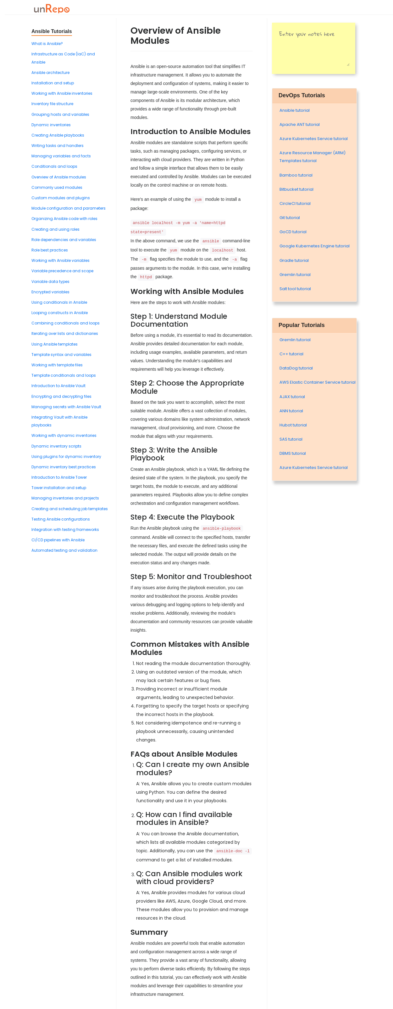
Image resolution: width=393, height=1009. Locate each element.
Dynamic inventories (51, 124)
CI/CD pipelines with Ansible (58, 540)
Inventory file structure (52, 103)
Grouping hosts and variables (60, 114)
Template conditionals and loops (63, 375)
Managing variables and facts (61, 156)
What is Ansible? (47, 43)
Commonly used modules (56, 187)
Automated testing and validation (64, 550)
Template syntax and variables (61, 354)
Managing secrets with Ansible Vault (66, 406)
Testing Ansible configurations (60, 519)
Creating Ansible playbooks (57, 135)
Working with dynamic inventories (64, 435)
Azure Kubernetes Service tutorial (314, 139)
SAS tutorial (291, 439)
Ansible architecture (50, 72)
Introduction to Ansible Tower (59, 477)
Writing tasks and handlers (57, 145)
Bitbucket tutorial (296, 189)
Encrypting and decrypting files (61, 396)
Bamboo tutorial (296, 175)
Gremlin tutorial (295, 275)
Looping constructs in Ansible (59, 312)
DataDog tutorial (296, 368)
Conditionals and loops (54, 166)
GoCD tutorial (293, 232)
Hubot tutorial (293, 425)
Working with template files (57, 365)
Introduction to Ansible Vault (58, 385)
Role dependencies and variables (63, 239)
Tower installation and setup (58, 487)
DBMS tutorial (293, 453)
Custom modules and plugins (60, 197)
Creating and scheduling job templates (69, 508)
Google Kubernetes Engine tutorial (315, 246)
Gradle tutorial (294, 260)
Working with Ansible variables (60, 260)
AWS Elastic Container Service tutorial (318, 382)
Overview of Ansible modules (58, 177)
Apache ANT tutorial (300, 124)
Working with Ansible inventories (61, 93)
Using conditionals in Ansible (59, 302)
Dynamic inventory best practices (63, 467)
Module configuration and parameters (68, 208)
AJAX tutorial (292, 397)
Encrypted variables (50, 292)
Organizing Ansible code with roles (64, 218)
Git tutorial (290, 218)
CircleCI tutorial (295, 203)
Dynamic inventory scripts (56, 446)
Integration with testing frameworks (65, 529)
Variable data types (50, 281)
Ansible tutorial (295, 110)
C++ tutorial (291, 354)
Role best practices (49, 250)
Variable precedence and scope (62, 270)
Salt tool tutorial (295, 289)
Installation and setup (52, 83)
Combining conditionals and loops (65, 323)
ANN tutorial (291, 411)
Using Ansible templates (54, 344)
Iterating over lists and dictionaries (64, 333)
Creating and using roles (55, 229)
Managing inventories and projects (65, 498)
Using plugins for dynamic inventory (66, 456)
